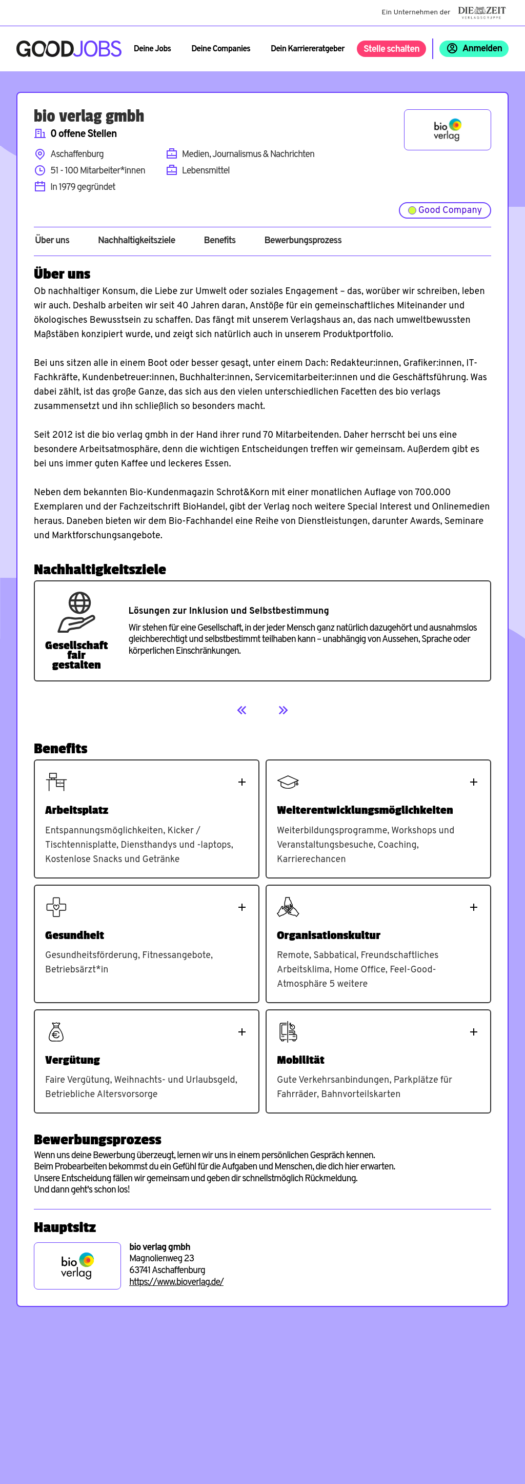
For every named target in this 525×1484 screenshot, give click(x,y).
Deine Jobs (152, 49)
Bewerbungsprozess (302, 241)
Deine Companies (220, 49)
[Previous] (242, 710)
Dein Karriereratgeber (308, 49)
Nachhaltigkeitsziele (136, 241)
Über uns (52, 241)
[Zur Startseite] (69, 49)
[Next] (283, 710)
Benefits (219, 241)
